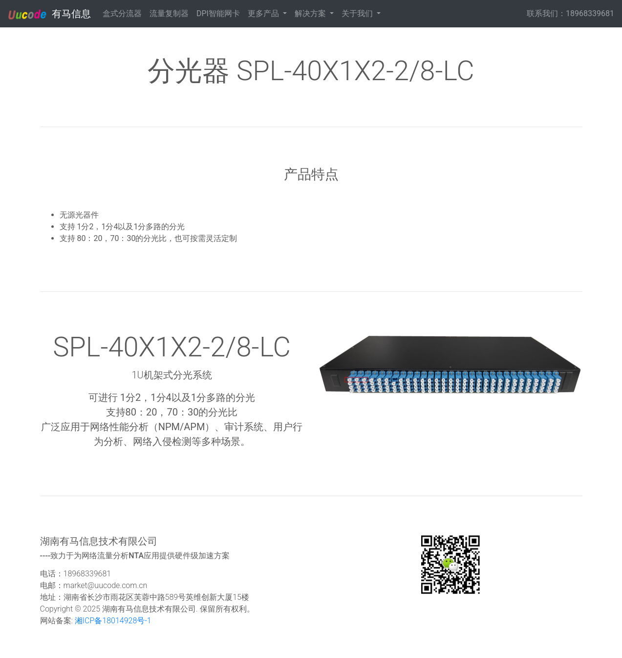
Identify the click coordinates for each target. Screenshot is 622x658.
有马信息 (49, 14)
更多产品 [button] (264, 13)
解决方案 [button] (311, 13)
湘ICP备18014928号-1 (112, 620)
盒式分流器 (122, 13)
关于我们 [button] (358, 13)
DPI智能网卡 (218, 13)
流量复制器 (169, 13)
